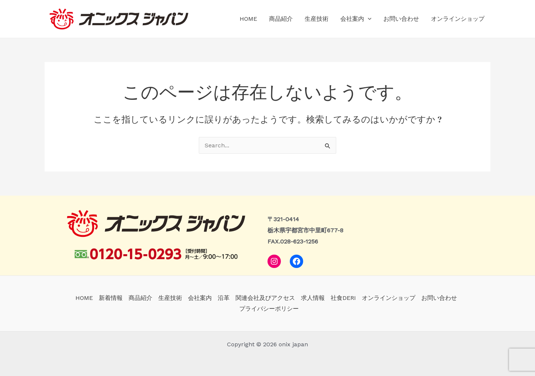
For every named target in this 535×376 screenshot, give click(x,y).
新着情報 (111, 297)
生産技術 (316, 18)
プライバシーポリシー (269, 308)
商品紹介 (281, 18)
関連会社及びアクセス (265, 297)
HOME (248, 18)
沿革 (224, 297)
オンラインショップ (457, 18)
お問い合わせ (401, 18)
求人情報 (313, 297)
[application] (368, 19)
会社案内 (356, 19)
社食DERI (343, 297)
